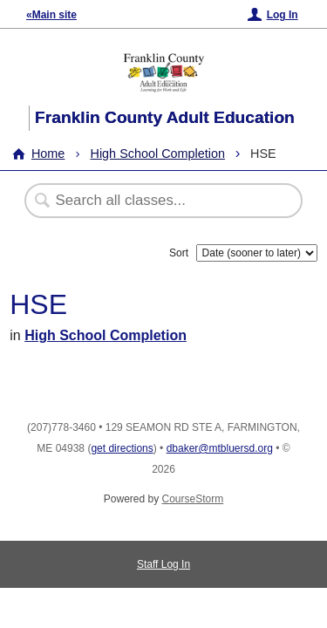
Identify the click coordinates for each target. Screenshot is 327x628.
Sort (178, 253)
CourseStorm (193, 499)
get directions (122, 448)
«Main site (51, 15)
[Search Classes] (154, 200)
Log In (282, 15)
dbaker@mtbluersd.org (220, 448)
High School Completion (158, 153)
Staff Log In (163, 564)
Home (48, 153)
